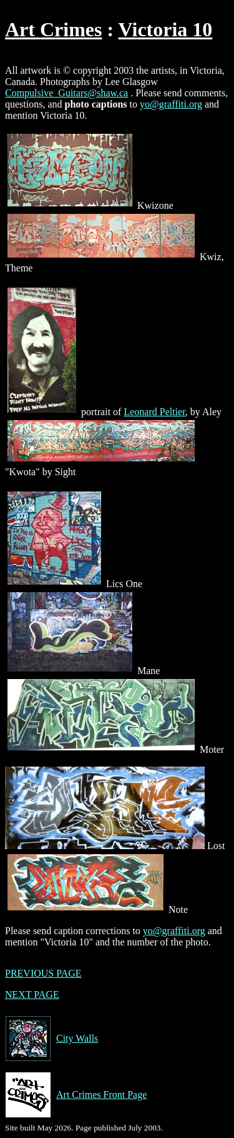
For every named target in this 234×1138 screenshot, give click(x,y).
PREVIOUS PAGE (43, 973)
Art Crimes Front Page (76, 1095)
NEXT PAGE (32, 994)
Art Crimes (53, 29)
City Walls (51, 1038)
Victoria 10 (166, 29)
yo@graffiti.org (171, 104)
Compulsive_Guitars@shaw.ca (66, 93)
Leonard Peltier (154, 411)
